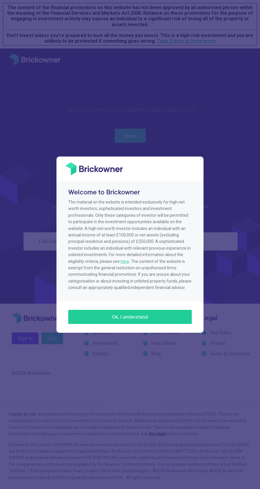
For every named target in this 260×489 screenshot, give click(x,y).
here (125, 261)
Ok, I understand (130, 317)
